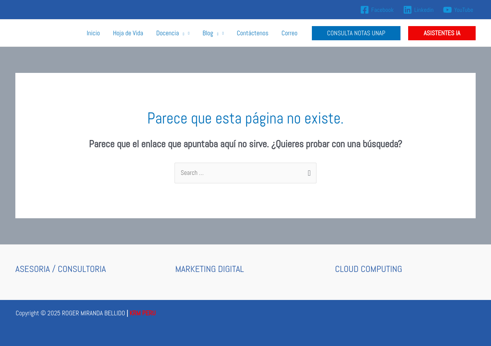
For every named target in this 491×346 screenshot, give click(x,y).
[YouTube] (458, 9)
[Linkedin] (418, 9)
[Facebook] (377, 9)
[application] (181, 33)
